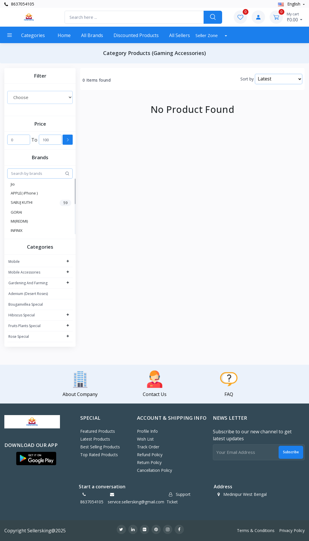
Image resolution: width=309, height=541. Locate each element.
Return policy (149, 462)
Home (64, 35)
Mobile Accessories (24, 272)
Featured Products (97, 431)
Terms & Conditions (256, 530)
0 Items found (97, 80)
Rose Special (18, 336)
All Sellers (179, 35)
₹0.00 (295, 17)
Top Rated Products (99, 454)
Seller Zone (207, 35)
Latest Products (95, 439)
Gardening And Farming (27, 282)
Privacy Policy (292, 530)
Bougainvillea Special (25, 304)
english (289, 4)
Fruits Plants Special (24, 325)
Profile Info (147, 431)
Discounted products (136, 35)
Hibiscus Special (21, 315)
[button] (36, 458)
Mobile (14, 261)
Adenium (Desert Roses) (28, 293)
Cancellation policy (154, 470)
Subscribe (291, 452)
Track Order (148, 447)
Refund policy (149, 454)
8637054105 (19, 4)
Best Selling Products (100, 447)
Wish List (145, 439)
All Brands (92, 35)
